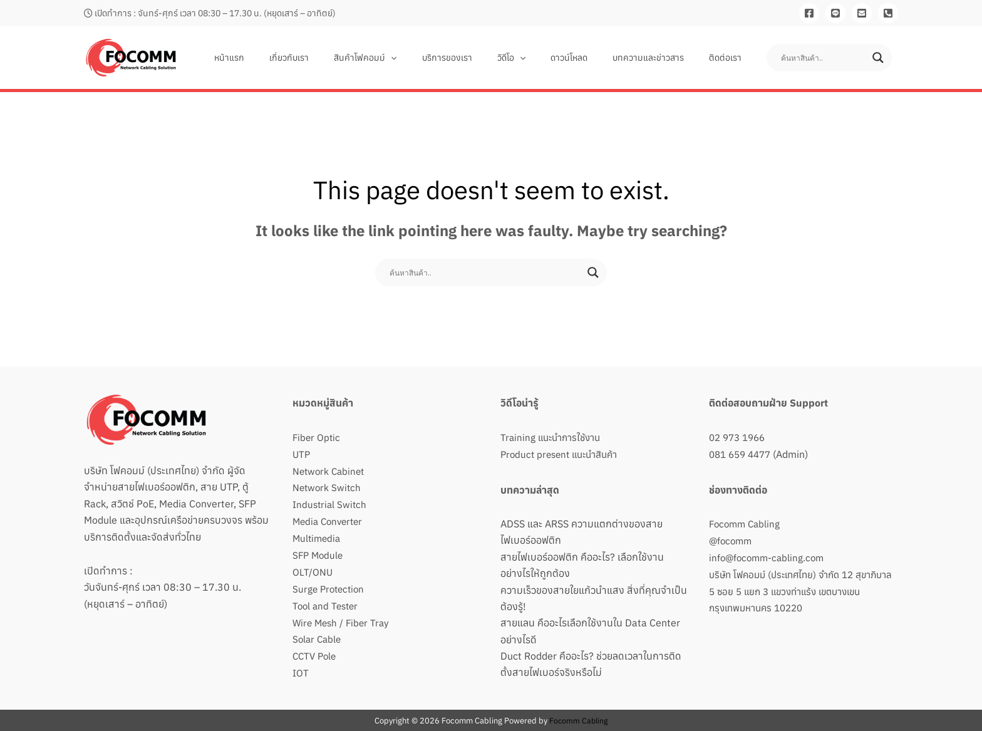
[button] (432, 57)
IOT (300, 668)
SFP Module (319, 553)
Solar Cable (318, 635)
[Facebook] (809, 13)
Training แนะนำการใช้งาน (553, 437)
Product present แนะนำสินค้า (563, 453)
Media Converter (330, 520)
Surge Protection (330, 585)
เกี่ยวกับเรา (338, 57)
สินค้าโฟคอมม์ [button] (406, 57)
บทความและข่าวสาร (659, 57)
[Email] (862, 13)
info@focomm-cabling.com (769, 556)
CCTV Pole (315, 652)
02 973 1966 (739, 437)
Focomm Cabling (746, 523)
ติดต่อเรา (729, 57)
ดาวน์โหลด (587, 57)
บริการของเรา (481, 57)
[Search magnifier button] (878, 57)
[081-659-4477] (888, 13)
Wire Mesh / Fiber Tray (343, 619)
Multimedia (317, 536)
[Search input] (823, 57)
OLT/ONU (312, 569)
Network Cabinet (330, 470)
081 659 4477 (743, 453)
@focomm (732, 539)
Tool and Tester (327, 602)
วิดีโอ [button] (538, 57)
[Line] (835, 13)
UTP (301, 453)
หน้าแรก (286, 57)
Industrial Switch (330, 503)
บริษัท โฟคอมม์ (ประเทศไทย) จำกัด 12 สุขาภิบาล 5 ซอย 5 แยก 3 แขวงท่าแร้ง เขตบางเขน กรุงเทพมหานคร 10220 (796, 589)
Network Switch (327, 486)
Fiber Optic (317, 437)
